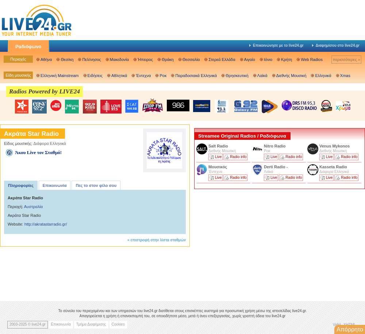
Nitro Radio (274, 146)
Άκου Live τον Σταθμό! (38, 152)
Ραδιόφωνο (28, 46)
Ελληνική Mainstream (60, 75)
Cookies (118, 324)
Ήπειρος (145, 59)
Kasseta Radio (333, 167)
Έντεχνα (143, 75)
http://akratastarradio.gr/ (45, 224)
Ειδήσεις (95, 75)
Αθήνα (46, 59)
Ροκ (163, 75)
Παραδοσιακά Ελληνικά (196, 75)
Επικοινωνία (55, 185)
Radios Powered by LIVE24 (44, 91)
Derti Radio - (276, 167)
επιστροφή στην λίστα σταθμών (158, 240)
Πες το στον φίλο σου (96, 185)
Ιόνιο (268, 59)
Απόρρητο (350, 329)
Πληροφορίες (21, 185)
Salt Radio (218, 146)
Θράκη (168, 59)
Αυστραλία (33, 206)
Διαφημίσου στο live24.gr (336, 45)
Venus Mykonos (335, 146)
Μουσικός (217, 167)
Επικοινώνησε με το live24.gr (276, 45)
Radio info (238, 157)
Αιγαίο (249, 59)
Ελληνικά (323, 75)
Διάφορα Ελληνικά (50, 143)
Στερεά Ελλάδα (221, 59)
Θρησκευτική (237, 75)
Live (218, 157)
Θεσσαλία (191, 59)
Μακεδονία (119, 59)
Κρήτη (286, 59)
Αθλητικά (119, 75)
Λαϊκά (262, 75)
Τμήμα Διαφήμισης (91, 324)
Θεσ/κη (67, 59)
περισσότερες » (346, 59)
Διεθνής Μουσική (291, 75)
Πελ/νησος (91, 59)
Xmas (345, 75)
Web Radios (312, 59)
